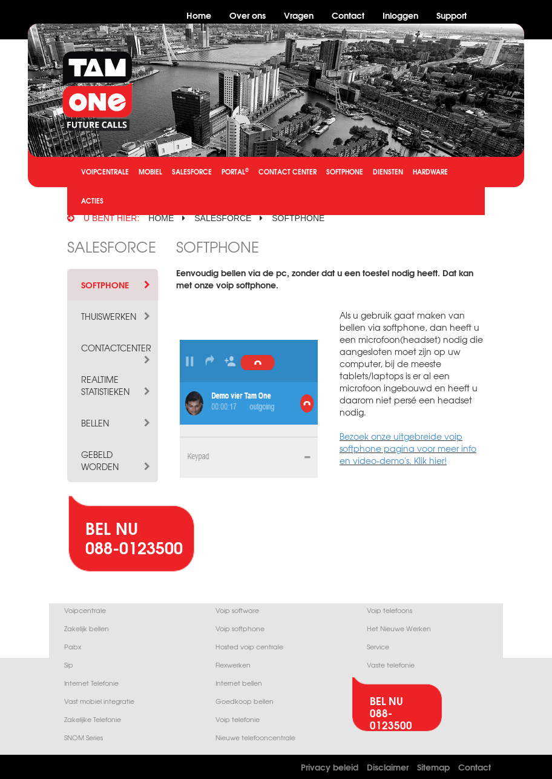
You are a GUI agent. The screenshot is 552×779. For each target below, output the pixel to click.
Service (378, 646)
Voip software (237, 610)
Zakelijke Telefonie (92, 719)
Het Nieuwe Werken (399, 628)
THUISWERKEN (116, 316)
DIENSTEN (388, 171)
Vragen (299, 14)
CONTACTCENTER (116, 348)
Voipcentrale (85, 610)
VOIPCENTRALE (105, 171)
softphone (298, 218)
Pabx (72, 646)
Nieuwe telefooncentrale (255, 737)
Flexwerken (233, 665)
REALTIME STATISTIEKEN (116, 385)
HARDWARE (430, 171)
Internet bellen (238, 683)
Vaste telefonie (391, 665)
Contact (348, 14)
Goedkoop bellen (244, 701)
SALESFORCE (192, 171)
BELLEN (116, 423)
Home (198, 14)
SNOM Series (83, 737)
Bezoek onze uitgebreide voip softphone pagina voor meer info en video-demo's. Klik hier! (408, 448)
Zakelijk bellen (86, 628)
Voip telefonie (237, 719)
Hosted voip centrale (249, 646)
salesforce (222, 218)
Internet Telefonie (91, 683)
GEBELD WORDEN (116, 460)
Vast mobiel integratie (99, 701)
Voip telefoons (389, 610)
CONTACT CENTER (287, 171)
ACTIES (92, 200)
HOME (161, 218)
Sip (68, 665)
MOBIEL (150, 171)
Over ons (247, 14)
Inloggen (400, 14)
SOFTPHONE (344, 171)
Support (451, 14)
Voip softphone (239, 628)
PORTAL (235, 171)
